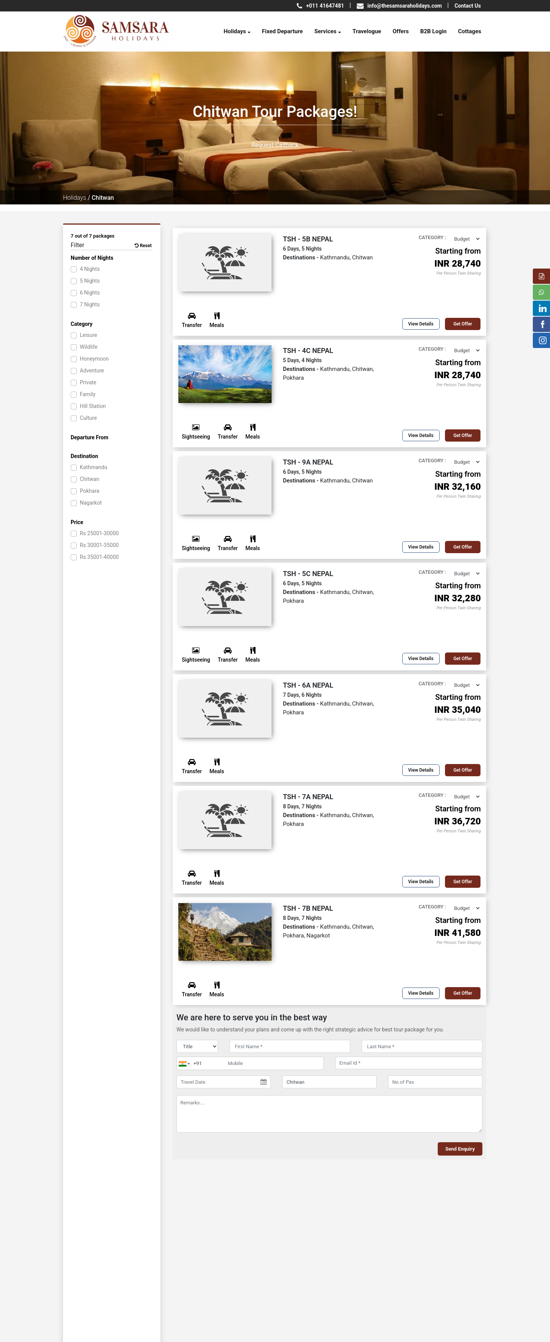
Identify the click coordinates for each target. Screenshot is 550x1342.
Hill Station (93, 406)
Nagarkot (91, 503)
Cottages (469, 31)
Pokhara (89, 491)
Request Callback (274, 145)
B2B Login (433, 31)
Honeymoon (94, 359)
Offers (401, 31)
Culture (88, 418)
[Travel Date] (223, 1081)
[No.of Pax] (435, 1081)
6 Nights (90, 293)
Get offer (462, 324)
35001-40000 (99, 557)
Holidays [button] (234, 31)
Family (87, 394)
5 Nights (90, 281)
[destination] (329, 1081)
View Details (421, 324)
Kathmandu (93, 467)
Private (88, 382)
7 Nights (90, 304)
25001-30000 (99, 533)
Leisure (88, 335)
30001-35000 (99, 545)
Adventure (92, 370)
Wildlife (88, 347)
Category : (432, 237)
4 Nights (90, 269)
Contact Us (468, 5)
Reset (143, 245)
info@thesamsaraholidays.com (404, 5)
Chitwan (89, 479)
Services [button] (325, 31)
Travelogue (367, 31)
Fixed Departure (282, 31)
